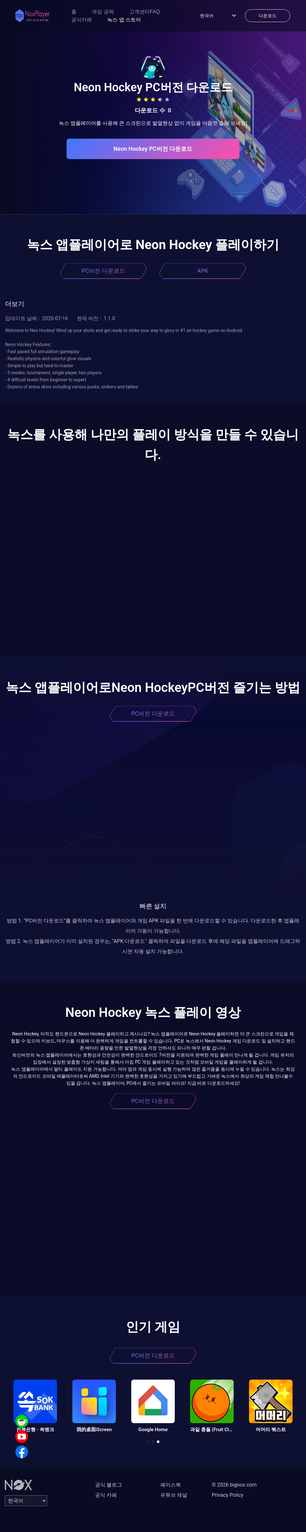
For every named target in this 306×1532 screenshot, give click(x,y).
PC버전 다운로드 (103, 270)
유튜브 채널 (173, 1495)
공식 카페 (106, 1495)
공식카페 (81, 19)
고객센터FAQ (144, 11)
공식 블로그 (108, 1485)
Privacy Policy (228, 1495)
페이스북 (170, 1485)
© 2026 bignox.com (234, 1485)
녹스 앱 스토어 (124, 19)
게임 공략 (103, 11)
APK (202, 270)
